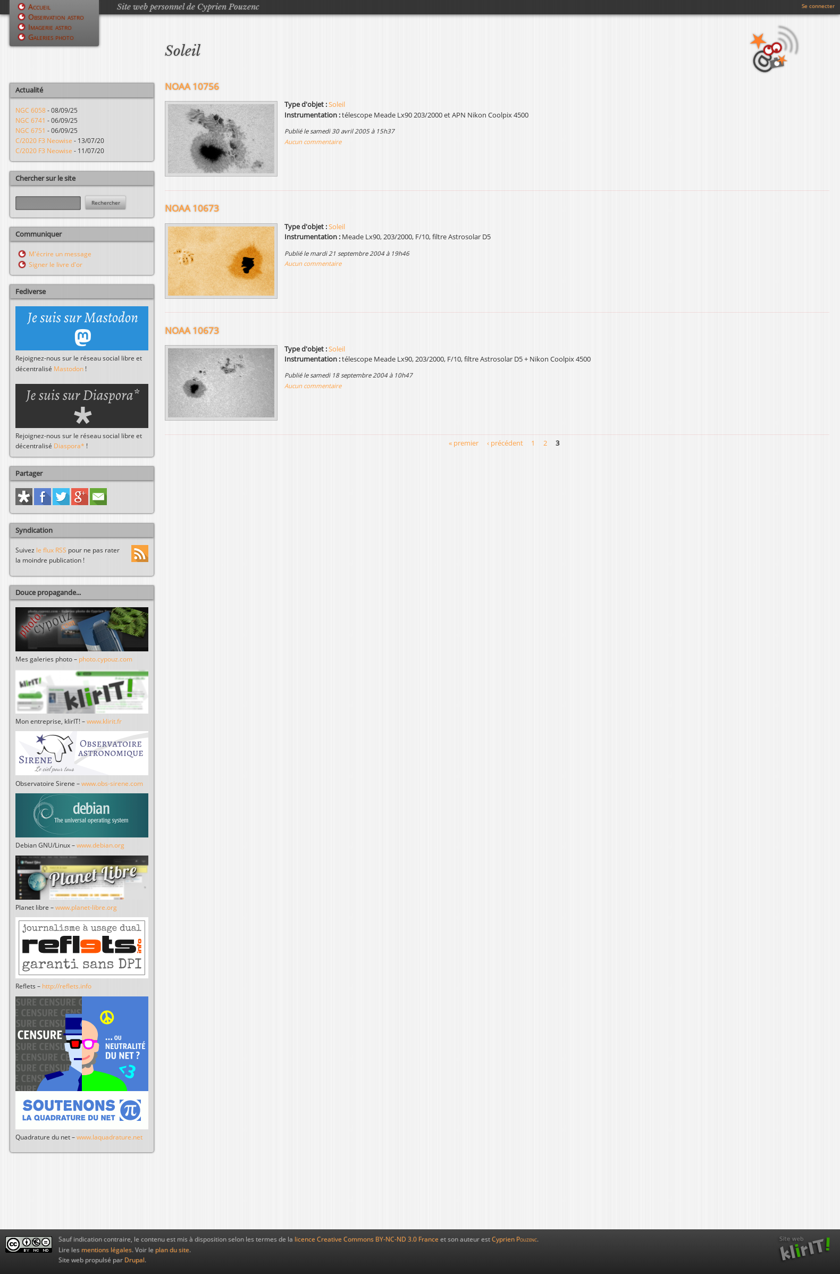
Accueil (39, 7)
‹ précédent (505, 443)
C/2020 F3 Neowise (43, 141)
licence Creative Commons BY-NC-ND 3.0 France (367, 1239)
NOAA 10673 (192, 208)
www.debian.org (100, 845)
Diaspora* (69, 446)
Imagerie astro (50, 27)
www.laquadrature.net (109, 1137)
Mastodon (68, 369)
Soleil (337, 104)
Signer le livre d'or (55, 265)
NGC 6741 (30, 120)
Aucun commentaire (312, 142)
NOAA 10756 (192, 86)
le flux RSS (51, 550)
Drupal (134, 1260)
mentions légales (106, 1250)
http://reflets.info (66, 986)
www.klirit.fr (104, 721)
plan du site (172, 1250)
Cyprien (514, 1239)
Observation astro (56, 17)
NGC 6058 (30, 110)
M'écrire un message (60, 254)
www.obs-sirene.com (112, 783)
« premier (463, 443)
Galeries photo (51, 37)
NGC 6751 (30, 131)
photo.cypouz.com (105, 659)
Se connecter (818, 6)
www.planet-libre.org (86, 907)
